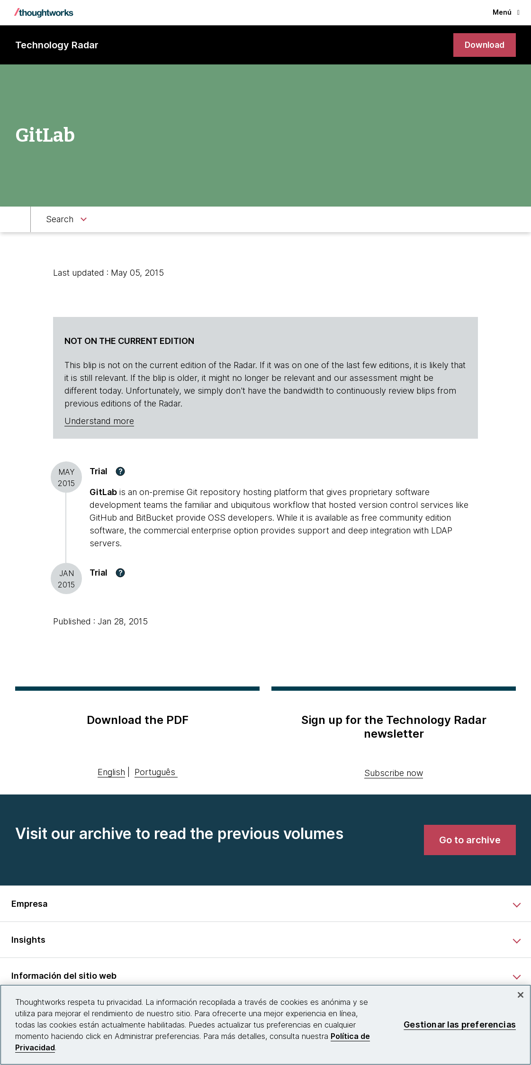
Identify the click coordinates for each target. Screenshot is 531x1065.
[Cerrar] (520, 994)
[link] (483, 45)
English (111, 772)
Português (155, 772)
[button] (120, 471)
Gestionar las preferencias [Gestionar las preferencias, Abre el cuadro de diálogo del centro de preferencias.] (460, 1024)
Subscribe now (393, 773)
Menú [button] (506, 12)
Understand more (99, 421)
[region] (265, 1024)
